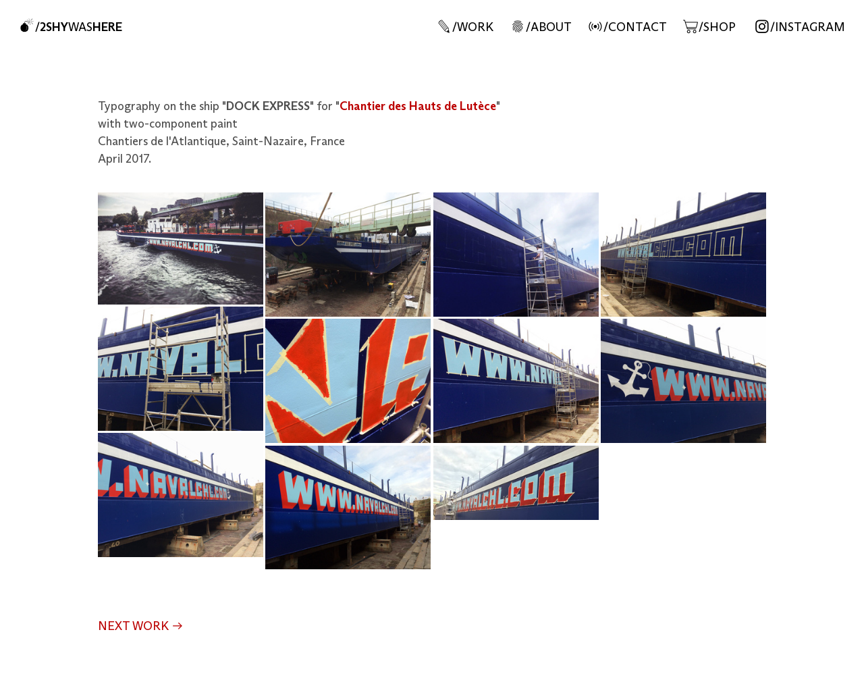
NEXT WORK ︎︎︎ (141, 627)
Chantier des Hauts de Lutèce (418, 107)
